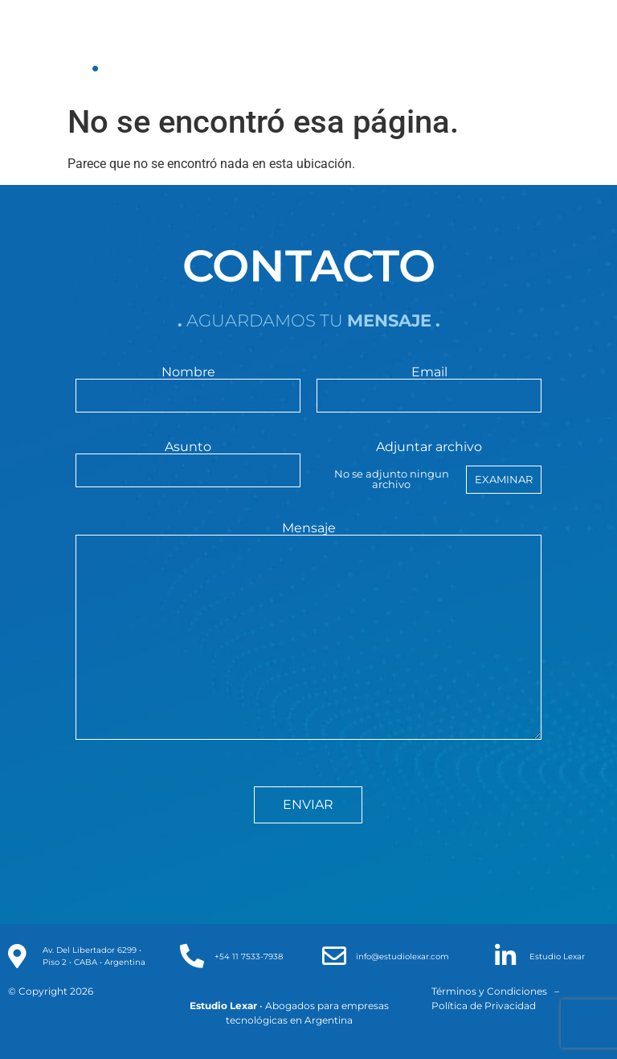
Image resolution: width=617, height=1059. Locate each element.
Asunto (188, 459)
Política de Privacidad (483, 1005)
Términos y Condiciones (489, 991)
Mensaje (308, 632)
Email (429, 384)
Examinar (504, 479)
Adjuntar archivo (429, 467)
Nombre (188, 384)
